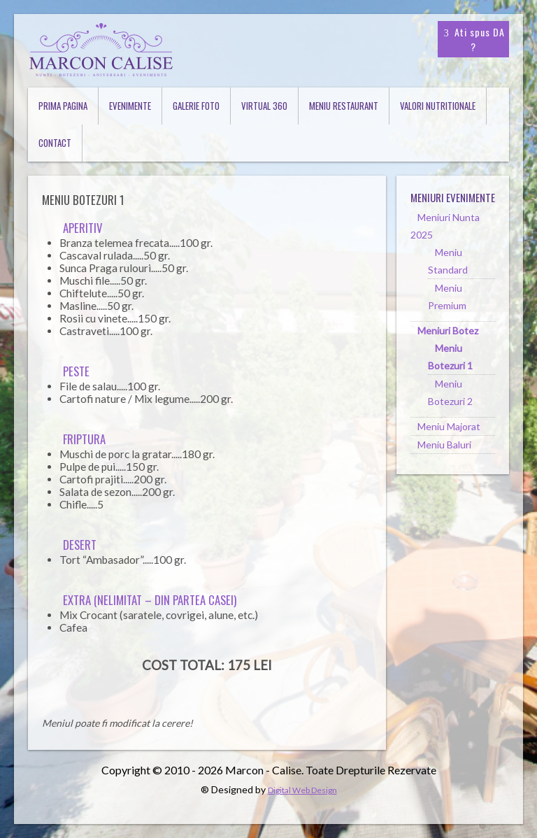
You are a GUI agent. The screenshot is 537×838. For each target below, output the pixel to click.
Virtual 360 (264, 106)
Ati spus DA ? (473, 39)
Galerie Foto (196, 106)
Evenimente (130, 106)
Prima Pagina (62, 106)
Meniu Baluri (444, 444)
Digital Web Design (302, 790)
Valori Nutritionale (437, 106)
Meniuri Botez (447, 330)
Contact (54, 143)
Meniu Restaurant (343, 106)
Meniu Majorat (448, 426)
